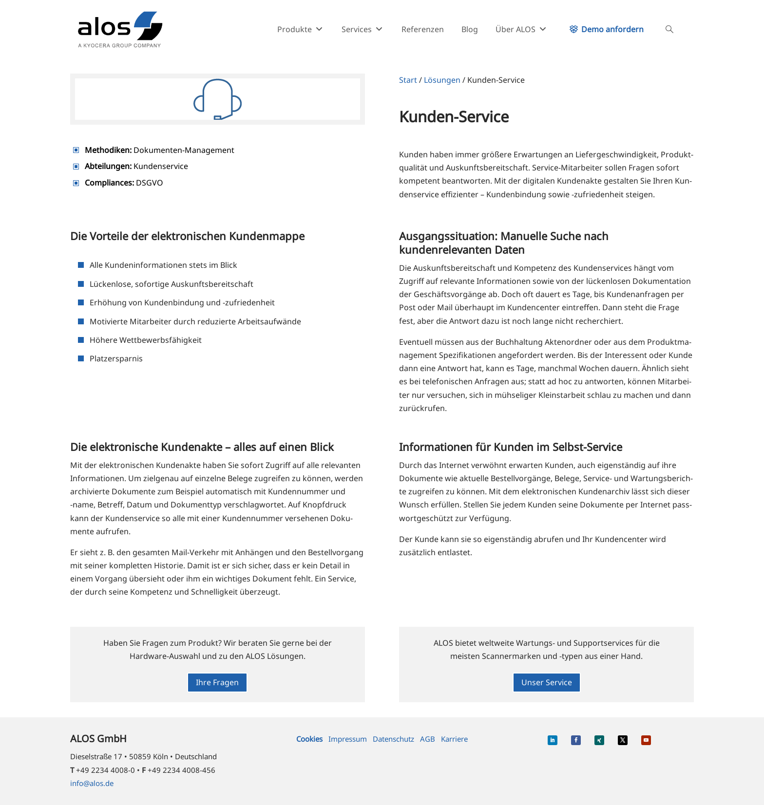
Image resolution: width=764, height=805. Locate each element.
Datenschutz (393, 739)
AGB (427, 739)
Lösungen (442, 80)
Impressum (347, 739)
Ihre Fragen (217, 682)
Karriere (454, 739)
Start (408, 80)
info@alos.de (92, 783)
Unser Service (546, 682)
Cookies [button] (309, 739)
